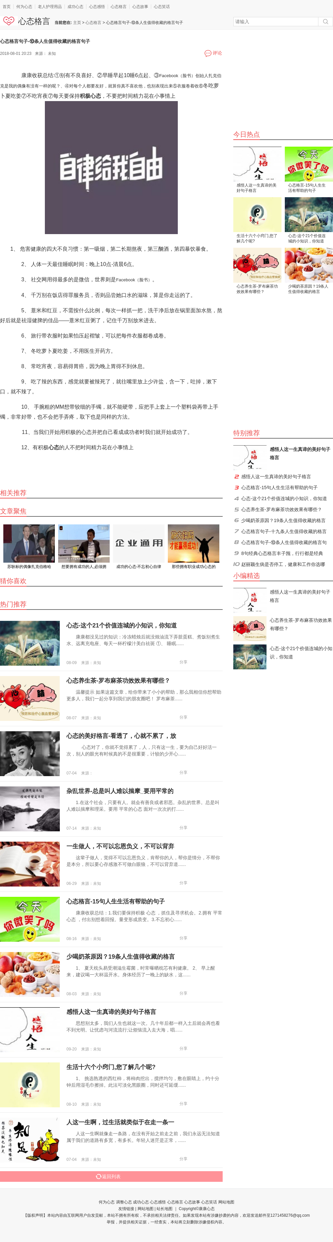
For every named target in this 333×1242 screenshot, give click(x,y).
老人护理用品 (50, 6)
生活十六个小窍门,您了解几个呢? (257, 238)
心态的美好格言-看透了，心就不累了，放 (121, 736)
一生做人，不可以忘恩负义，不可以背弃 (120, 846)
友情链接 (126, 1208)
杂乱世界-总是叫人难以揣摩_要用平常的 (119, 791)
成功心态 (75, 6)
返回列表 (108, 1176)
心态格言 (119, 6)
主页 (77, 22)
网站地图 (226, 1202)
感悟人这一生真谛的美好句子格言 (257, 188)
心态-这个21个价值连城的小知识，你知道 (307, 238)
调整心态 (124, 1202)
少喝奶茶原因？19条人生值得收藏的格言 (308, 289)
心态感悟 (97, 6)
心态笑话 (162, 6)
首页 (7, 6)
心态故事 (140, 6)
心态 (54, 447)
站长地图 (164, 1208)
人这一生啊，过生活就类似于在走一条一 (120, 1122)
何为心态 (24, 6)
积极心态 (90, 96)
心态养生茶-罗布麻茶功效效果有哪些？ (257, 289)
